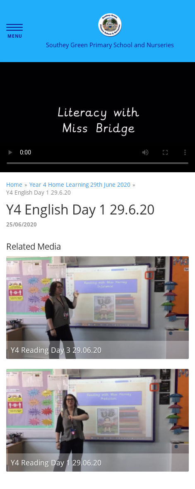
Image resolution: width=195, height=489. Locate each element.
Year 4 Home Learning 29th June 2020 (79, 184)
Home (14, 184)
